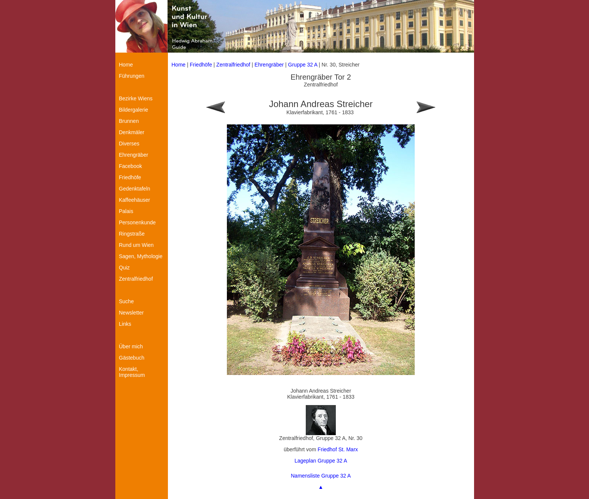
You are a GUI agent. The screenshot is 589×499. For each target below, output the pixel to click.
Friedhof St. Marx (337, 449)
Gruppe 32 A (303, 65)
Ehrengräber (269, 65)
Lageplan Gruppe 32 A (320, 461)
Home (179, 65)
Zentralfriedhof (233, 65)
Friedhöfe (201, 65)
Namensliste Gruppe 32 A (321, 476)
